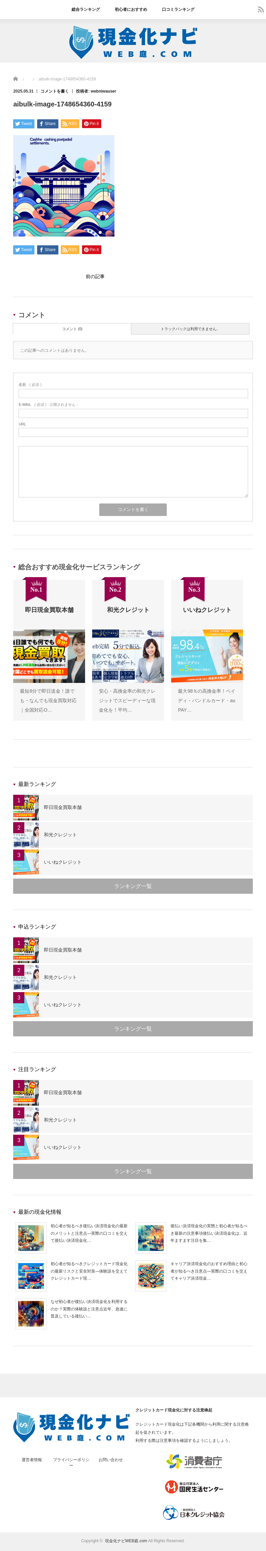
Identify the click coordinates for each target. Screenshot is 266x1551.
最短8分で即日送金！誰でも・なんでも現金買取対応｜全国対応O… (48, 702)
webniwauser (103, 91)
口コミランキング (178, 9)
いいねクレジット (63, 863)
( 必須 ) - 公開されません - (48, 406)
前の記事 (95, 277)
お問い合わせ (111, 1461)
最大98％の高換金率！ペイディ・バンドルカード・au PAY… (206, 702)
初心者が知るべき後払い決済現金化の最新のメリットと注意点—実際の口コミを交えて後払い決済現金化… (89, 1235)
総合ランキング (86, 9)
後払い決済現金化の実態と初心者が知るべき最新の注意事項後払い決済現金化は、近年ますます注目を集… (208, 1235)
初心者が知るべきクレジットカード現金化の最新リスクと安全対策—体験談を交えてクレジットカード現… (89, 1272)
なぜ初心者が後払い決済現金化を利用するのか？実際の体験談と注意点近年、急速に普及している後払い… (89, 1310)
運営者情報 (32, 1461)
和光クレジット (60, 836)
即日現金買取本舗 (63, 809)
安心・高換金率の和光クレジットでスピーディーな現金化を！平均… (127, 702)
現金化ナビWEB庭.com (126, 1542)
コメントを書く (55, 91)
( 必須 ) (30, 386)
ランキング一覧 (133, 888)
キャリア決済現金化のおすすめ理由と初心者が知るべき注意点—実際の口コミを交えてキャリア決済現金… (208, 1272)
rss (261, 9)
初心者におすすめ (131, 9)
